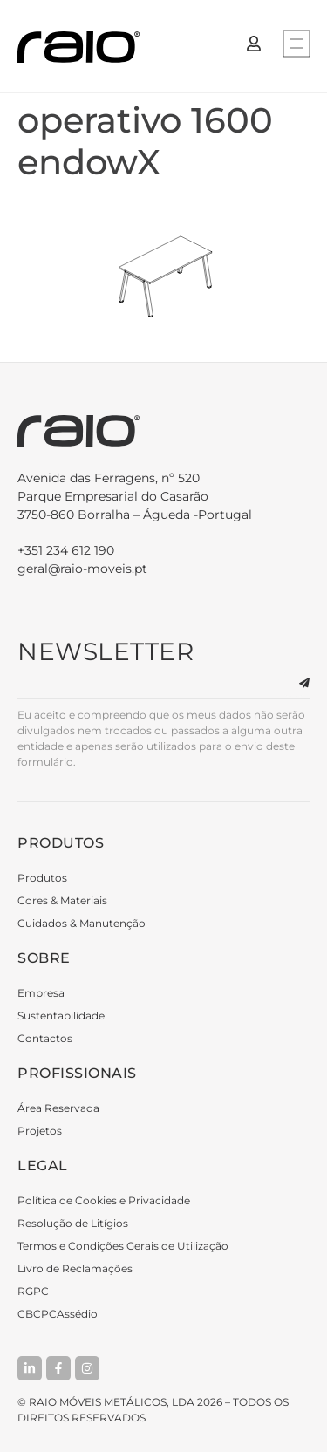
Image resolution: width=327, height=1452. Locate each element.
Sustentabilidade (61, 1015)
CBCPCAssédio (57, 1313)
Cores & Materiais (62, 900)
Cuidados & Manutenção (81, 923)
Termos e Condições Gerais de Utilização (122, 1245)
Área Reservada (58, 1108)
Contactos (44, 1038)
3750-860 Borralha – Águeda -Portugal (163, 495)
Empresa (41, 992)
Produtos (42, 877)
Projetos (39, 1130)
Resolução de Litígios (72, 1223)
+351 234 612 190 (65, 550)
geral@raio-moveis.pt (82, 568)
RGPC (33, 1291)
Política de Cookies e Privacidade (103, 1200)
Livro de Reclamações (75, 1268)
